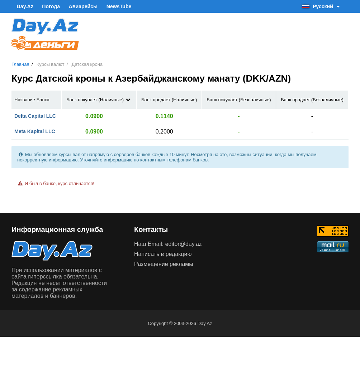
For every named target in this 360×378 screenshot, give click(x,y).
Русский (321, 6)
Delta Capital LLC (35, 115)
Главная (20, 64)
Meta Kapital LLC (34, 131)
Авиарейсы (81, 6)
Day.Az (24, 6)
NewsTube (116, 6)
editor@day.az (183, 244)
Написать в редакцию (162, 254)
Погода (50, 6)
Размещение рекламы (163, 264)
